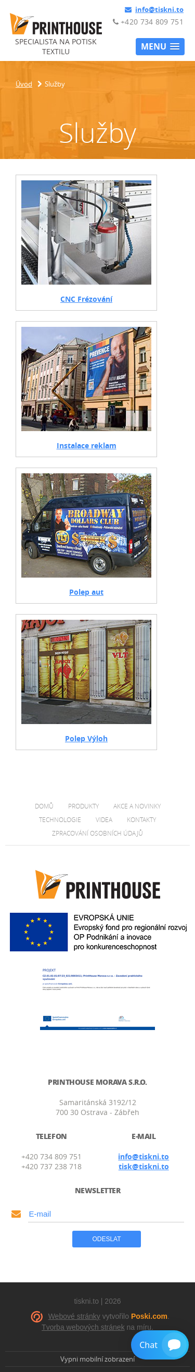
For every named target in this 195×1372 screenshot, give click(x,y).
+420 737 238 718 (51, 1166)
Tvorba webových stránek (83, 1327)
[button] (160, 46)
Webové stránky (74, 1316)
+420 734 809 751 (148, 22)
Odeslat (106, 1239)
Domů (44, 806)
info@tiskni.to (154, 9)
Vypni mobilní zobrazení (97, 1359)
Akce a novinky (137, 806)
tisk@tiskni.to (144, 1166)
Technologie (60, 819)
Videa (104, 819)
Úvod (24, 84)
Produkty (83, 806)
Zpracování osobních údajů (97, 833)
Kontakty (141, 819)
